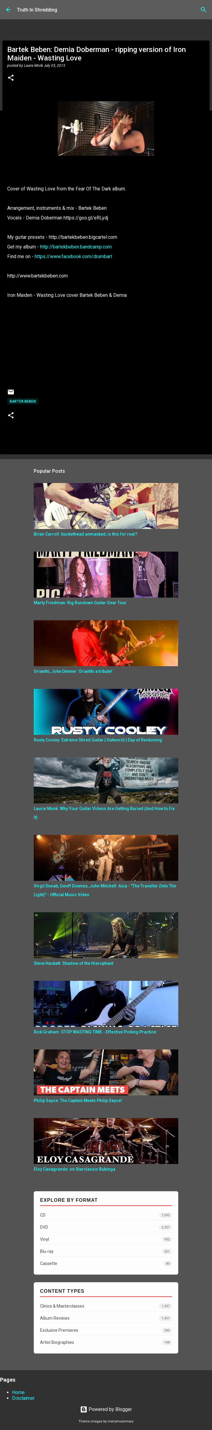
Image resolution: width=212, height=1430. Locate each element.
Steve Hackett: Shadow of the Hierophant (73, 963)
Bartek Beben (23, 401)
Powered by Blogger (106, 1409)
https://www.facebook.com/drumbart (73, 256)
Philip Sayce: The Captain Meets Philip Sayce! (78, 1100)
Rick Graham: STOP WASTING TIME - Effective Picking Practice (95, 1032)
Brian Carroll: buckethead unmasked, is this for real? (85, 534)
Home (18, 1392)
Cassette (106, 1263)
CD (106, 1215)
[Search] (203, 9)
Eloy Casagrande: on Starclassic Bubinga (74, 1169)
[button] (10, 78)
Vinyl (106, 1239)
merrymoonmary (120, 1421)
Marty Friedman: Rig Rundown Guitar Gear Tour (80, 602)
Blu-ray (106, 1251)
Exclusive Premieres (106, 1330)
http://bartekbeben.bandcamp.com (76, 247)
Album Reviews (106, 1318)
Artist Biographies (106, 1342)
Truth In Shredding (37, 10)
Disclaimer (23, 1398)
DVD (106, 1227)
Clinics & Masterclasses (106, 1306)
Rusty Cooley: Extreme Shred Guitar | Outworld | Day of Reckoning (98, 740)
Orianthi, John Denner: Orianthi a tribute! (73, 671)
